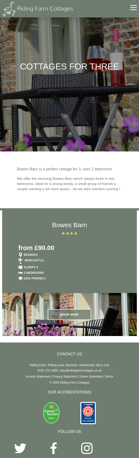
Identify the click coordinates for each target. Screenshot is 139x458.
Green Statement (91, 376)
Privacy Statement (65, 376)
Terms (109, 376)
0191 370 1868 (47, 370)
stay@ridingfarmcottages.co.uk (80, 370)
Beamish (31, 254)
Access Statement (38, 376)
